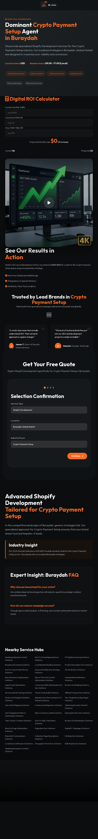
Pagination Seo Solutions (45, 728)
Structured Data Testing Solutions (18, 693)
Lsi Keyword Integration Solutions (48, 705)
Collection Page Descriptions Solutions (46, 737)
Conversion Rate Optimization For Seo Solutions (49, 686)
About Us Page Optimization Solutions (16, 729)
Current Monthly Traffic (15, 107)
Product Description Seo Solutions (79, 665)
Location (15, 420)
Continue (77, 456)
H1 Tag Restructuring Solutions (77, 657)
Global (52, 5)
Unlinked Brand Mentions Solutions (75, 678)
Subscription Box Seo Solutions (77, 713)
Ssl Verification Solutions (75, 670)
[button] (49, 203)
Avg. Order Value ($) (14, 127)
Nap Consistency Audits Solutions (48, 713)
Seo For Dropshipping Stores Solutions (47, 658)
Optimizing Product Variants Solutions (76, 706)
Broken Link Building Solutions (77, 685)
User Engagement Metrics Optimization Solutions (15, 714)
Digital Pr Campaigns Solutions (77, 728)
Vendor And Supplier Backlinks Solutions (17, 699)
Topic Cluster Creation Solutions (18, 720)
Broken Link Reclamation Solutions (79, 720)
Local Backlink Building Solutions (48, 665)
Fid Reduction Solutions (74, 736)
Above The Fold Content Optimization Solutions (45, 678)
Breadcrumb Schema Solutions (17, 665)
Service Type (17, 403)
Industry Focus (18, 438)
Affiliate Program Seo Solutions (77, 693)
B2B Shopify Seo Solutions (75, 743)
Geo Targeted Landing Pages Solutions (76, 699)
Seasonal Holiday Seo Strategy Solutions (47, 671)
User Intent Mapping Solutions (17, 705)
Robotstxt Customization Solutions (15, 737)
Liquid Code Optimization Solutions (15, 686)
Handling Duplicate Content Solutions (16, 658)
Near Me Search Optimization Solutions (17, 678)
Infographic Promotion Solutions (48, 743)
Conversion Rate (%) (14, 117)
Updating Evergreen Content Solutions (16, 750)
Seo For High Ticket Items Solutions (45, 722)
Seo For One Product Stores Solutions (16, 671)
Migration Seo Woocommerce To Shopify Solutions (48, 699)
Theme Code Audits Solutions (47, 693)
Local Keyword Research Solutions (19, 743)
